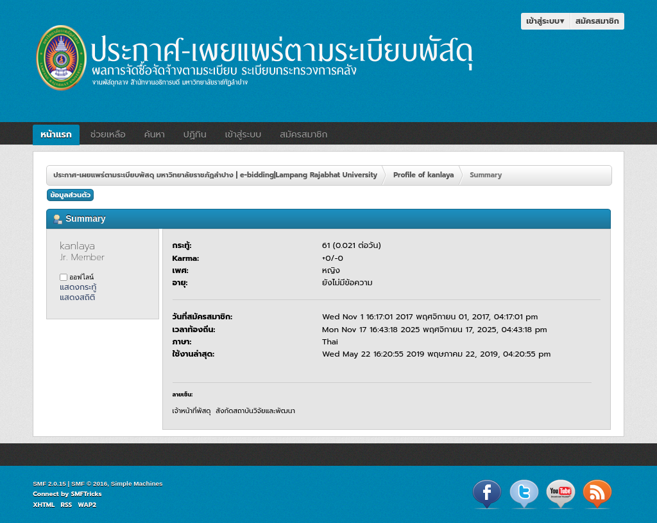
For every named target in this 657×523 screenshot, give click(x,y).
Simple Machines (137, 483)
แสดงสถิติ (77, 297)
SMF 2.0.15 (49, 483)
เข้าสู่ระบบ (545, 21)
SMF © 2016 (89, 483)
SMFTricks (86, 494)
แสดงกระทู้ (78, 287)
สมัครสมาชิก (597, 21)
